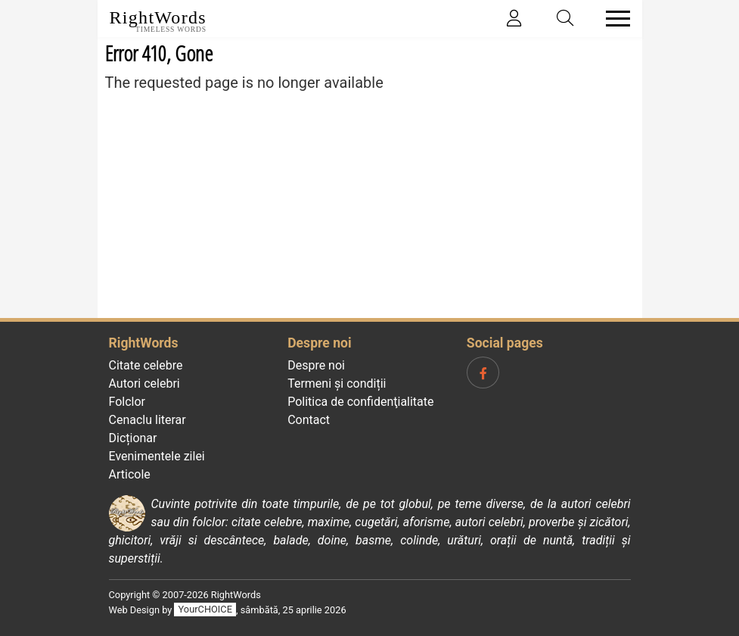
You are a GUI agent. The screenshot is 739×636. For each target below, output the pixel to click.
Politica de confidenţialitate (360, 401)
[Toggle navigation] (613, 19)
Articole (130, 474)
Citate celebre (146, 365)
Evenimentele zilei (157, 456)
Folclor (127, 401)
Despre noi (316, 365)
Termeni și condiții (336, 383)
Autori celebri (144, 383)
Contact (308, 420)
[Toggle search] (565, 18)
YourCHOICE (205, 610)
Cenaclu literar (147, 420)
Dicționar (133, 438)
